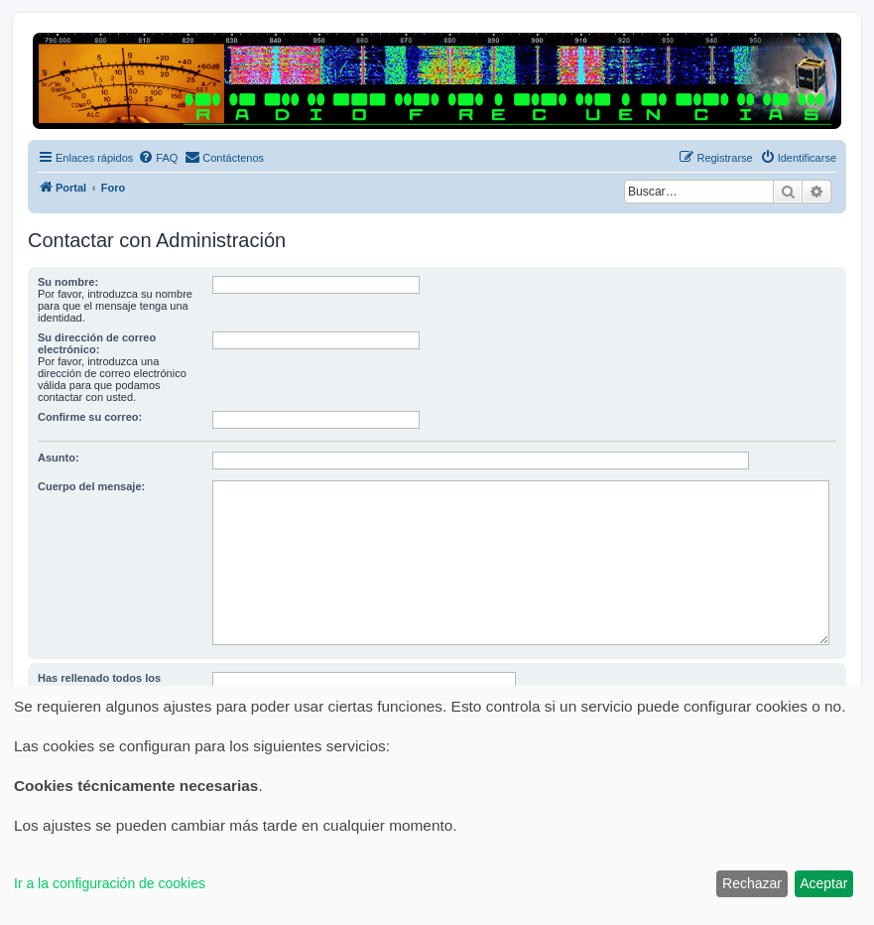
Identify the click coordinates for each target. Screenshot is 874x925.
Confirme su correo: (90, 417)
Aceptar (823, 883)
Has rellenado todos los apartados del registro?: (100, 684)
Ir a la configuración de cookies (109, 883)
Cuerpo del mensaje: (91, 486)
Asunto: (58, 457)
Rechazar (752, 883)
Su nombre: (68, 282)
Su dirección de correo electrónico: (97, 343)
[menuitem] (158, 158)
